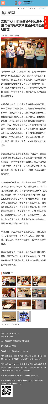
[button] (9, 281)
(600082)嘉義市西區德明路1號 (17, 341)
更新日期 (4, 333)
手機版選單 (3, 3)
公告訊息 (31, 8)
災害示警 (46, 22)
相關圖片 (8, 273)
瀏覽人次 (4, 336)
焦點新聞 (42, 8)
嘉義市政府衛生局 (24, 3)
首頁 (22, 8)
